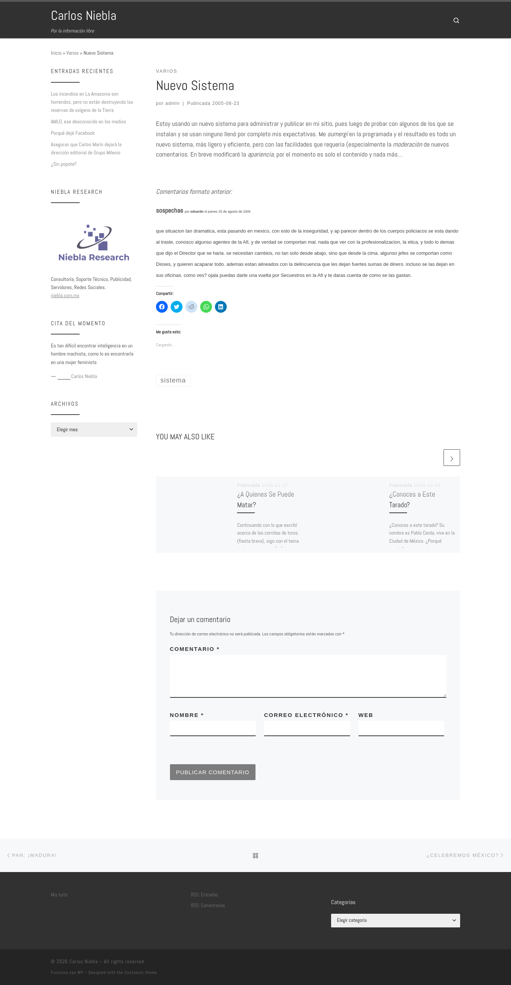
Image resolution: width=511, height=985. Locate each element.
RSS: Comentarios (208, 905)
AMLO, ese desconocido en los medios (88, 121)
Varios (72, 52)
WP (80, 972)
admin (173, 103)
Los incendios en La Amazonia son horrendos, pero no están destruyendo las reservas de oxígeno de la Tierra (92, 101)
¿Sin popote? (64, 164)
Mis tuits (59, 895)
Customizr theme (141, 972)
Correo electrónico (306, 715)
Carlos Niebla (83, 961)
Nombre (187, 715)
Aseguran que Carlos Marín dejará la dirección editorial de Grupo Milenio (86, 148)
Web (365, 715)
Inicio (56, 52)
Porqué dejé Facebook (73, 133)
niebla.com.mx (65, 295)
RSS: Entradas (204, 895)
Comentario (195, 649)
